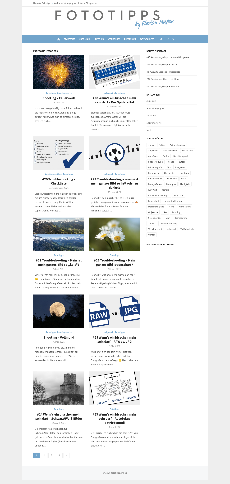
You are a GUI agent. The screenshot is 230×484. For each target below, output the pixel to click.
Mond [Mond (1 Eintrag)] (152, 206)
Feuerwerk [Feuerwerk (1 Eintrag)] (172, 178)
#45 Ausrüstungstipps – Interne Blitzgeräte (73, 3)
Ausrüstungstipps (52, 175)
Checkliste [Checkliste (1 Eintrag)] (170, 173)
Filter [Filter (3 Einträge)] (184, 178)
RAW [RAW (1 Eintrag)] (192, 206)
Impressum (130, 39)
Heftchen (99, 39)
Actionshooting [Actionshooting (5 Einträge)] (178, 144)
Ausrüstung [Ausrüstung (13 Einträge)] (188, 150)
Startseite (69, 39)
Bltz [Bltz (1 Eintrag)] (169, 167)
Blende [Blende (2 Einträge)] (171, 161)
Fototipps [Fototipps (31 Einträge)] (171, 184)
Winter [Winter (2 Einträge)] (152, 229)
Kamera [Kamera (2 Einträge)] (166, 189)
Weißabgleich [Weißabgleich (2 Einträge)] (187, 223)
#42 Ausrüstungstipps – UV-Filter (163, 79)
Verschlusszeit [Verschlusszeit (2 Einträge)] (156, 223)
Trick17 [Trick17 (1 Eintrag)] (170, 217)
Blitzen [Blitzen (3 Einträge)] (182, 161)
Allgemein (109, 93)
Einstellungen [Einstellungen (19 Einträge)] (156, 178)
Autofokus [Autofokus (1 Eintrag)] (154, 156)
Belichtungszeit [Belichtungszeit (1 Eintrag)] (181, 156)
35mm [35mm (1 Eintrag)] (152, 144)
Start (149, 130)
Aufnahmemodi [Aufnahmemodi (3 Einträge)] (170, 150)
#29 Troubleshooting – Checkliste (57, 183)
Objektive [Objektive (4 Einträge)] (180, 206)
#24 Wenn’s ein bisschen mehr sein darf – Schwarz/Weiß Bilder (57, 421)
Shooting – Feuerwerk (57, 99)
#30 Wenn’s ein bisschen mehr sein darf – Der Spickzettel (115, 101)
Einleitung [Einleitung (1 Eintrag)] (184, 173)
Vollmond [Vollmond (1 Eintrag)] (172, 223)
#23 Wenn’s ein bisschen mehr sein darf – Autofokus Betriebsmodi (115, 423)
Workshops (114, 39)
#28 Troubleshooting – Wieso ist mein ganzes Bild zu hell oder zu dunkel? (114, 185)
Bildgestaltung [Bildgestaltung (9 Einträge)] (156, 161)
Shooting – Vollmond (57, 341)
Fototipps (49, 93)
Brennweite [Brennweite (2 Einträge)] (154, 173)
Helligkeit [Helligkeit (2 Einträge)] (186, 184)
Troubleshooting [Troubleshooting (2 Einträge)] (186, 217)
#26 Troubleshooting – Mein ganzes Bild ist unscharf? (114, 265)
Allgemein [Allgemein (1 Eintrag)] (154, 150)
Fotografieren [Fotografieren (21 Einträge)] (155, 184)
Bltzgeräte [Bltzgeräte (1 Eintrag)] (181, 167)
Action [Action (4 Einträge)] (163, 144)
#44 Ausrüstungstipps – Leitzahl (163, 64)
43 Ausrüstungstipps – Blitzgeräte (164, 71)
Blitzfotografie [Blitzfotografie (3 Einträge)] (156, 167)
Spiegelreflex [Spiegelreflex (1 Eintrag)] (169, 212)
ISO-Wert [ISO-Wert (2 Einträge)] (153, 189)
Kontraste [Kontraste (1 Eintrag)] (153, 195)
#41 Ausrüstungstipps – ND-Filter (163, 86)
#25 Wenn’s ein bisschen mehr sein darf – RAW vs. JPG (115, 343)
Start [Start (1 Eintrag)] (182, 212)
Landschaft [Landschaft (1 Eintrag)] (168, 195)
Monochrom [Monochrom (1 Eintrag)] (165, 206)
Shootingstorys (62, 93)
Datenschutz (147, 39)
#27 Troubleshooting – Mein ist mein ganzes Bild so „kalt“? (57, 265)
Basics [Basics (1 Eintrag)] (167, 156)
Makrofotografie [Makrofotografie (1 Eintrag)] (180, 201)
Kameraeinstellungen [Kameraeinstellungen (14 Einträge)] (184, 189)
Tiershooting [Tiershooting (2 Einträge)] (155, 217)
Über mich (84, 39)
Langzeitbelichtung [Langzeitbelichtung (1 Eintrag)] (158, 201)
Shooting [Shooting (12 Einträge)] (153, 212)
